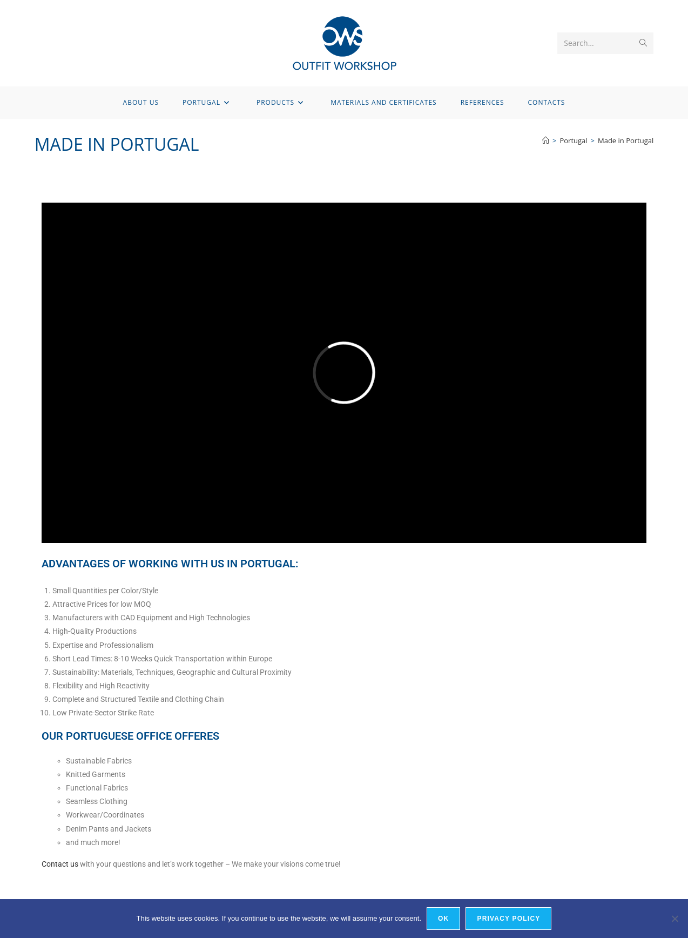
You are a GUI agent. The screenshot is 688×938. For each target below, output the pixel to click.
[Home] (545, 140)
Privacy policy (508, 918)
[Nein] (674, 918)
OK (443, 918)
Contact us (60, 864)
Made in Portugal (625, 140)
